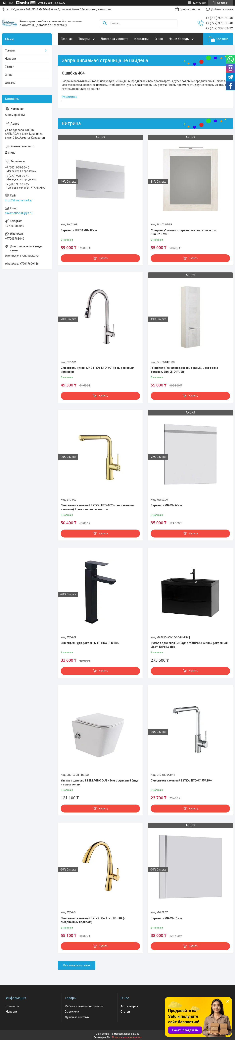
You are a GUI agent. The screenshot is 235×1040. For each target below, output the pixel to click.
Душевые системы (77, 1017)
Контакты (141, 39)
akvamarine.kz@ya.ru (18, 213)
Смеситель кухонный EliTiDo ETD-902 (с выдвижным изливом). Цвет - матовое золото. (97, 507)
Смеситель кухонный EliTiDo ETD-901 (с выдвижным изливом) (97, 369)
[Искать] (105, 23)
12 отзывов (199, 2)
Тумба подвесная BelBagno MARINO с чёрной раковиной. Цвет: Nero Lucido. (189, 645)
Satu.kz (135, 1033)
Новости (10, 58)
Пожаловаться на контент (127, 1037)
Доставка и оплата (114, 39)
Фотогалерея (129, 1006)
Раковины (69, 97)
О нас (159, 39)
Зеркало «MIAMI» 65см (166, 505)
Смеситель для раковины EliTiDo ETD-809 (90, 643)
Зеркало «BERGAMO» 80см (79, 230)
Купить (103, 258)
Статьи (9, 66)
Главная (66, 39)
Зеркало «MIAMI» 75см (166, 918)
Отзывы (10, 82)
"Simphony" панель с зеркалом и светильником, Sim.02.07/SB (183, 232)
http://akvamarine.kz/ (18, 200)
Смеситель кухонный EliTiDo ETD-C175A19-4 (181, 780)
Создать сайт (45, 2)
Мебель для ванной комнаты (84, 1006)
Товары (84, 39)
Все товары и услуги (76, 965)
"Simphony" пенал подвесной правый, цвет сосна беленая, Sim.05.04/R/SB (184, 369)
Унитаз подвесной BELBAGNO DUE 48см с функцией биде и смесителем (99, 782)
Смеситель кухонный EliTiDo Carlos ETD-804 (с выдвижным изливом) (93, 920)
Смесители (72, 1011)
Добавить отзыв (222, 9)
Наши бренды (179, 39)
